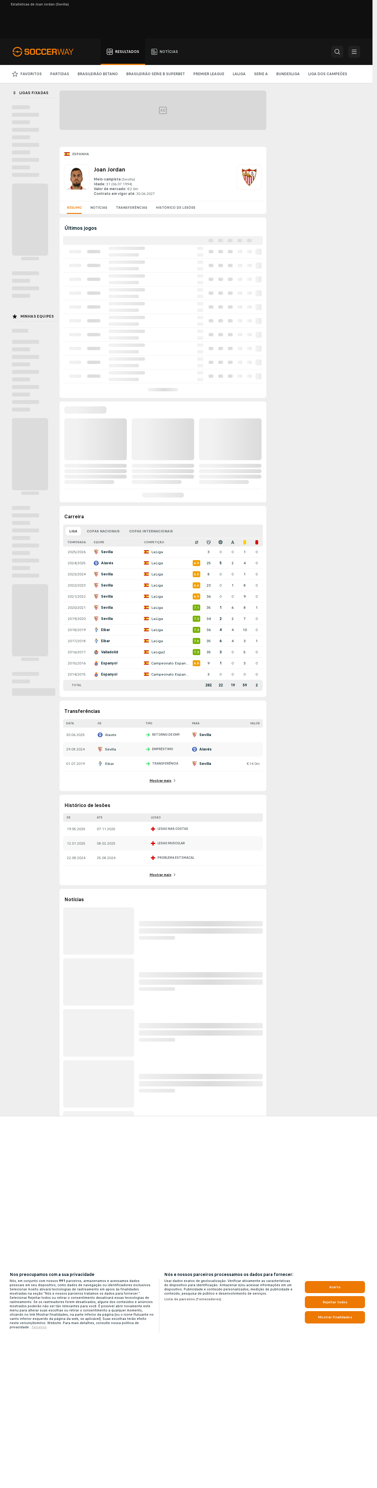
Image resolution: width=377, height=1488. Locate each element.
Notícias (98, 207)
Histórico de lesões (175, 207)
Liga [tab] (73, 531)
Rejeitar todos (335, 1302)
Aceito (335, 1287)
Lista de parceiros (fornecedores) (192, 1299)
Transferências (131, 207)
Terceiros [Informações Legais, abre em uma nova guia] (39, 1327)
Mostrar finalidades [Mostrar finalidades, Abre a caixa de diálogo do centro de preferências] (335, 1317)
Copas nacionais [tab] (103, 531)
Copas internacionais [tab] (151, 531)
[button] (337, 52)
